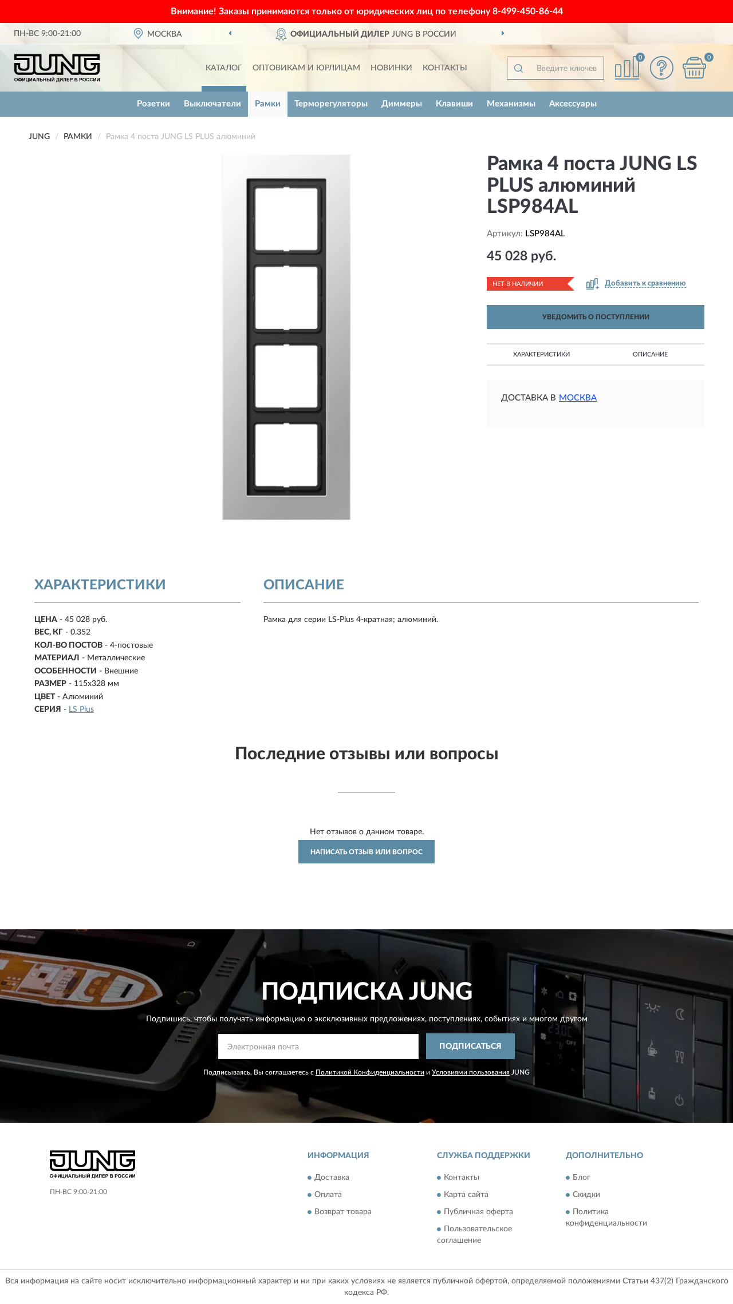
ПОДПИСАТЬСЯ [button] (470, 1047)
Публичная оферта (478, 1212)
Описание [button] (650, 354)
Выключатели (212, 104)
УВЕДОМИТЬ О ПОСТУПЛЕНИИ (595, 317)
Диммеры (401, 104)
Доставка (331, 1178)
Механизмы (511, 104)
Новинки (391, 68)
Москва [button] (578, 398)
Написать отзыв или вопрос (366, 852)
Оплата (328, 1195)
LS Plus (81, 709)
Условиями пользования (471, 1072)
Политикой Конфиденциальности (370, 1072)
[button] (661, 68)
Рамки (268, 104)
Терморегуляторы (331, 104)
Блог (581, 1178)
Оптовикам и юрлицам (306, 68)
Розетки (153, 104)
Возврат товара (343, 1212)
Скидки (586, 1195)
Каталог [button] (224, 68)
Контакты (445, 68)
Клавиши (454, 104)
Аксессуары (573, 104)
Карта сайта (466, 1195)
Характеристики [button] (541, 354)
